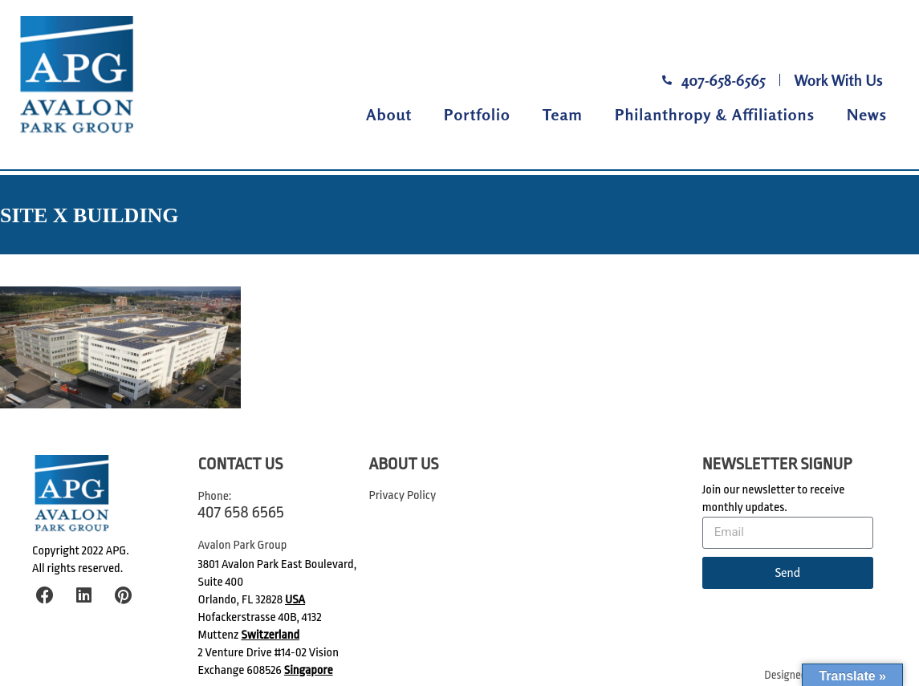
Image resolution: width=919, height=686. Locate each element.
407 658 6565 (241, 512)
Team (563, 114)
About (389, 114)
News (867, 114)
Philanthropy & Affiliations (715, 114)
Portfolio (477, 114)
